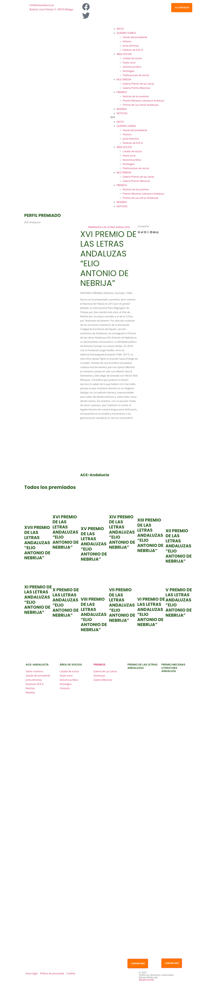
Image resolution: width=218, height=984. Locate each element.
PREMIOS (122, 92)
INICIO (120, 28)
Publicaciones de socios (136, 75)
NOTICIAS (122, 113)
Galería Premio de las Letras (138, 83)
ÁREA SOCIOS (124, 54)
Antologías (128, 71)
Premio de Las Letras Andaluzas (140, 104)
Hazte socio (129, 62)
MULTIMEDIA (124, 79)
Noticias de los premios (136, 96)
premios (99, 664)
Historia (127, 41)
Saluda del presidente (135, 37)
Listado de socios (132, 58)
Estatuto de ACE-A (133, 50)
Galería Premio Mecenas (136, 88)
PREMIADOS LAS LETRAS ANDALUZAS (109, 227)
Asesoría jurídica (132, 66)
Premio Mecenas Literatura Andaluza (143, 100)
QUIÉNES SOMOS (126, 33)
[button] (151, 117)
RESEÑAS (122, 109)
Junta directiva (131, 45)
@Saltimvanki (146, 979)
